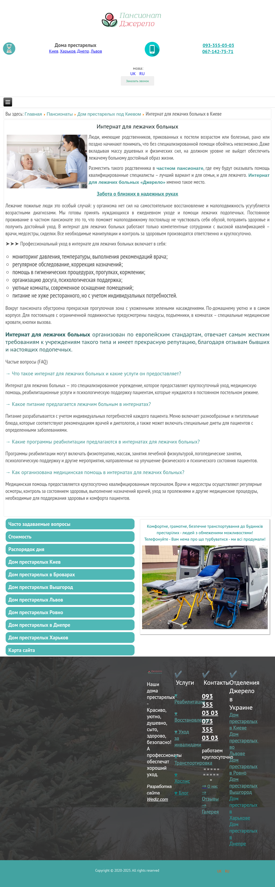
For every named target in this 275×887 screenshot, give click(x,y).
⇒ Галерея (210, 808)
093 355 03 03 (210, 704)
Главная (33, 114)
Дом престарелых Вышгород (40, 587)
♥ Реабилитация (189, 698)
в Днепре (237, 840)
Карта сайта (21, 650)
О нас (212, 786)
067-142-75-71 (217, 51)
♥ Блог (181, 793)
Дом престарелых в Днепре (39, 625)
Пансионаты (60, 114)
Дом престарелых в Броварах (41, 574)
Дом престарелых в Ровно (243, 766)
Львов (96, 51)
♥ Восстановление (192, 716)
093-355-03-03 (218, 45)
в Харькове (239, 814)
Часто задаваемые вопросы (39, 524)
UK (133, 73)
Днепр (83, 51)
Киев (54, 51)
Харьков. (68, 51)
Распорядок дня (26, 549)
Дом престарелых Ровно (35, 612)
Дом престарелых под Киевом (109, 114)
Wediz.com (157, 799)
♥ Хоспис (182, 777)
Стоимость (19, 536)
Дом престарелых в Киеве (243, 721)
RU (142, 73)
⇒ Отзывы (210, 795)
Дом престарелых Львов (35, 599)
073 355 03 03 (210, 729)
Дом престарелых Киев (34, 562)
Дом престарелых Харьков (38, 637)
